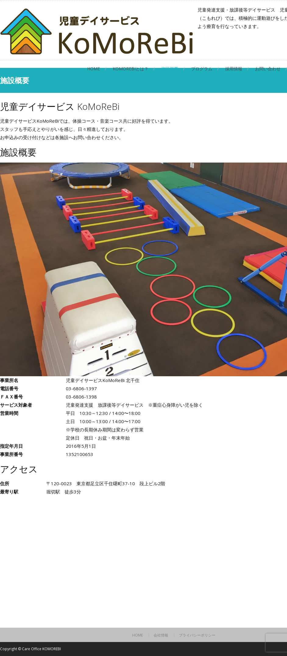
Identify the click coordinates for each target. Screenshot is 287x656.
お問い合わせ (268, 69)
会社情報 (161, 635)
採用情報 (233, 69)
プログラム (201, 69)
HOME (93, 69)
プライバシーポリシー (197, 635)
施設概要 (169, 69)
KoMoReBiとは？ (130, 69)
